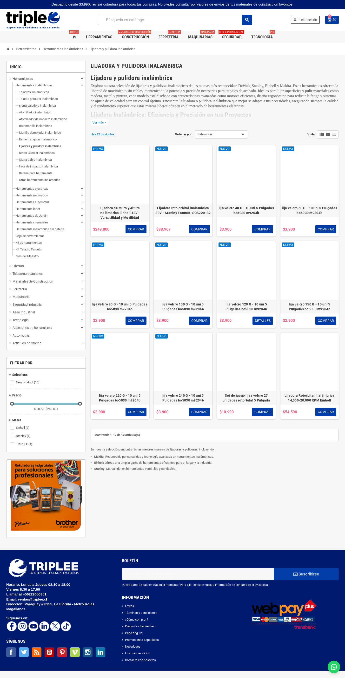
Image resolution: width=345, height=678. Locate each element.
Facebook (11, 652)
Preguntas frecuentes (140, 626)
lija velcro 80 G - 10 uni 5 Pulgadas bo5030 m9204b (119, 306)
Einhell (23, 427)
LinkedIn (100, 652)
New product (28, 382)
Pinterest (62, 652)
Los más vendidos (137, 653)
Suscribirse (306, 574)
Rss (36, 652)
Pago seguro (133, 633)
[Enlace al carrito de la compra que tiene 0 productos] (332, 20)
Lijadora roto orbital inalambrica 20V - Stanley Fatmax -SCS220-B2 (183, 210)
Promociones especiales (142, 640)
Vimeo (75, 652)
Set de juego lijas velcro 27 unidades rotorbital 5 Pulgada (246, 398)
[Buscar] (175, 20)
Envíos (129, 606)
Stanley (23, 436)
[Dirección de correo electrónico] (198, 574)
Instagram (88, 652)
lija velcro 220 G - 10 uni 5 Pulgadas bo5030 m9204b (119, 398)
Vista (311, 134)
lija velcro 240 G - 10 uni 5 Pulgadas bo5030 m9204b (183, 398)
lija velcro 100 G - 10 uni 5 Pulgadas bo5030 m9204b (183, 306)
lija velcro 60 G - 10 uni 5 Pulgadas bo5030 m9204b (309, 210)
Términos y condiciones (141, 613)
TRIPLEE (24, 444)
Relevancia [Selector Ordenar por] (205, 134)
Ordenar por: (183, 134)
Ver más (99, 122)
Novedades (132, 646)
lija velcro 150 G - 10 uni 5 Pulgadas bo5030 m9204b (309, 306)
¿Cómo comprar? (136, 619)
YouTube (49, 652)
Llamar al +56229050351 (26, 594)
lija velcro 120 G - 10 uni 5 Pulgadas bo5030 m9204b (246, 306)
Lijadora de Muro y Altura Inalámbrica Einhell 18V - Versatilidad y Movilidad (120, 213)
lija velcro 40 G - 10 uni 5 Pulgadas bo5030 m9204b (246, 210)
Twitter (24, 652)
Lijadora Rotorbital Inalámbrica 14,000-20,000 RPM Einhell (310, 398)
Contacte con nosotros (140, 660)
